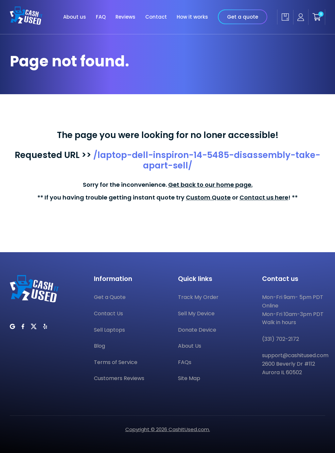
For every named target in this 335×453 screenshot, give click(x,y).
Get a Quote (110, 297)
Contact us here (263, 197)
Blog (99, 346)
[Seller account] (300, 17)
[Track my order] (285, 17)
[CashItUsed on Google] (12, 326)
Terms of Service (115, 362)
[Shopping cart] (316, 17)
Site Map (189, 378)
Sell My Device (196, 313)
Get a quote (242, 16)
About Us (189, 346)
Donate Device (197, 330)
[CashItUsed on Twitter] (34, 326)
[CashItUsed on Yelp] (45, 326)
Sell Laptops (109, 330)
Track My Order (198, 297)
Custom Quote (208, 197)
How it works (192, 16)
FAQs (184, 362)
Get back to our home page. (210, 185)
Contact (156, 16)
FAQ (101, 16)
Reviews (125, 16)
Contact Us (108, 313)
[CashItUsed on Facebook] (23, 326)
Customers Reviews (119, 378)
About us (74, 16)
